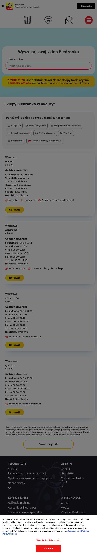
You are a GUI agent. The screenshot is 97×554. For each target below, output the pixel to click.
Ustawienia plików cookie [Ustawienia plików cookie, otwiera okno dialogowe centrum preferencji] (48, 540)
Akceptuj (48, 548)
